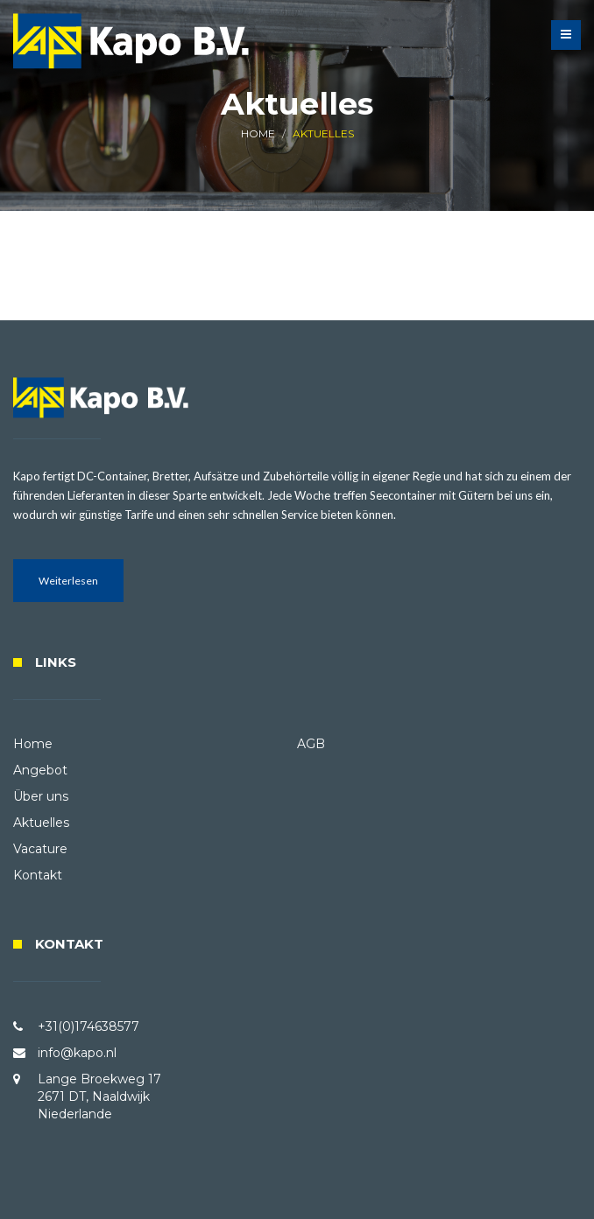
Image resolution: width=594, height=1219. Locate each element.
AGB (311, 744)
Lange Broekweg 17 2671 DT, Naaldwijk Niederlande (99, 1096)
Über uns (40, 796)
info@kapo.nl (77, 1053)
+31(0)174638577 (88, 1026)
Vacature (40, 849)
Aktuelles (41, 822)
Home (33, 744)
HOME (258, 133)
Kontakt (37, 875)
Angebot (40, 770)
